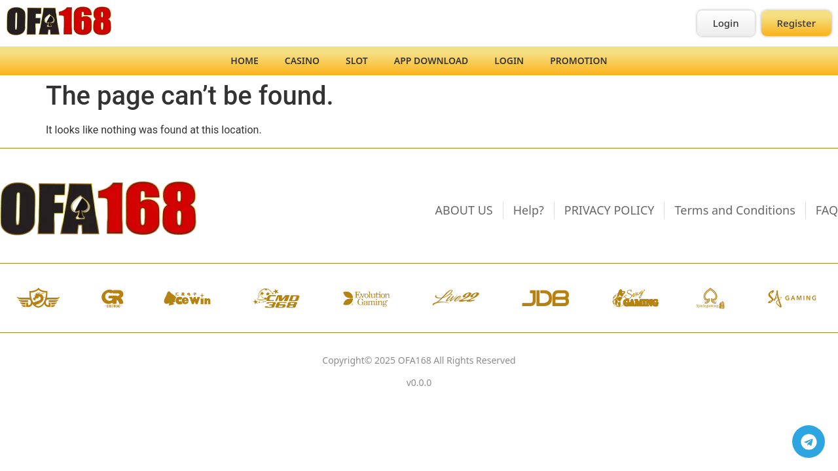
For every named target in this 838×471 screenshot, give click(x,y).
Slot (357, 60)
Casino (302, 60)
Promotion (579, 60)
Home (244, 60)
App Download (431, 60)
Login (509, 60)
